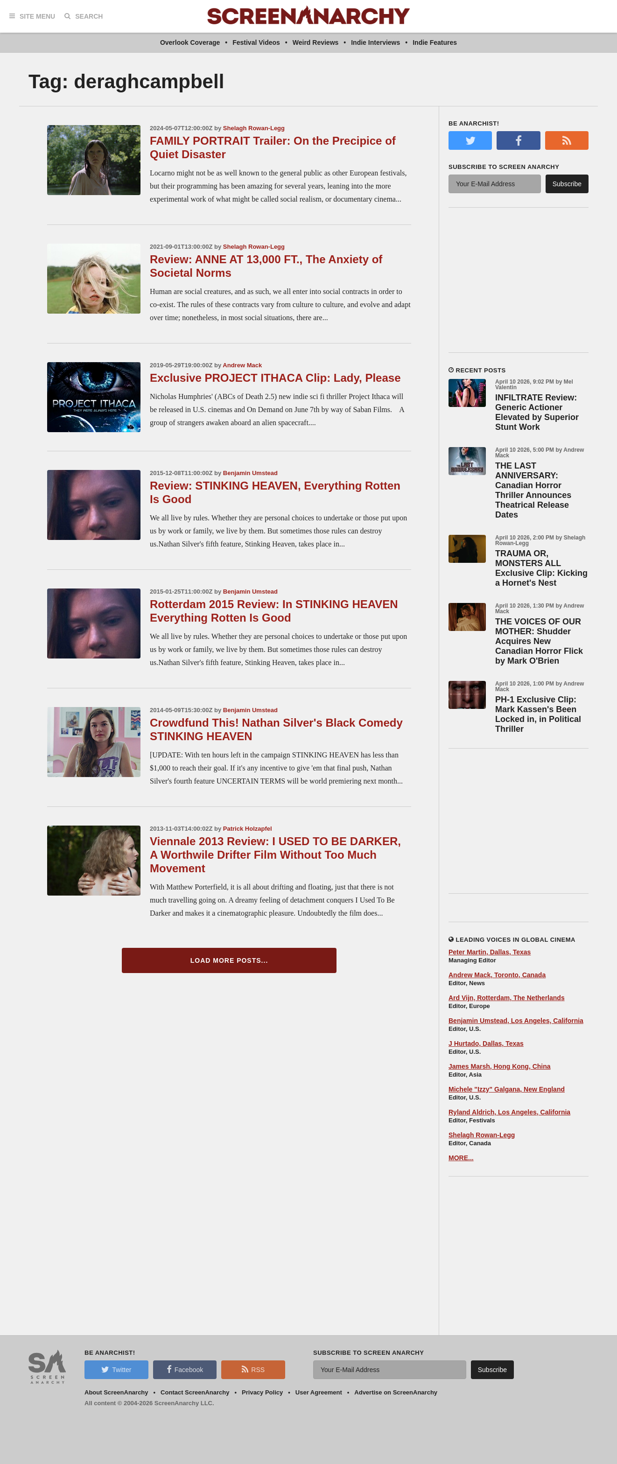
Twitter (116, 1369)
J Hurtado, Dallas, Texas (486, 1043)
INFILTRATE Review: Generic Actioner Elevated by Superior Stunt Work (537, 412)
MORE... (461, 1158)
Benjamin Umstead (250, 472)
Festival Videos (256, 42)
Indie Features (435, 42)
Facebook (185, 1369)
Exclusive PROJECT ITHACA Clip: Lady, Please (275, 377)
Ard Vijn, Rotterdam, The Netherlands (507, 998)
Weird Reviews (316, 42)
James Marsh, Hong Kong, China (500, 1066)
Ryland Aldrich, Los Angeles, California (509, 1112)
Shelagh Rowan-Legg (254, 128)
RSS (253, 1369)
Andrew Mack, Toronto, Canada (497, 975)
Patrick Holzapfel (247, 828)
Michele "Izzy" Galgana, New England (507, 1089)
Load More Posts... (229, 960)
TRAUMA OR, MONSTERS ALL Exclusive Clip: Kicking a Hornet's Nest (541, 568)
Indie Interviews (375, 42)
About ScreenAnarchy (116, 1392)
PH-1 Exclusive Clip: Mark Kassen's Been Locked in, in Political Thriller (538, 714)
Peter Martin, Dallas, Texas (490, 952)
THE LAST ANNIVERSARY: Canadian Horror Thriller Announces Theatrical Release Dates (533, 490)
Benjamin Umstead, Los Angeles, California (516, 1020)
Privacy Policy (262, 1392)
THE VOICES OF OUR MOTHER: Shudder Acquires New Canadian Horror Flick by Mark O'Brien (539, 641)
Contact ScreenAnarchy (195, 1392)
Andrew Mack (242, 365)
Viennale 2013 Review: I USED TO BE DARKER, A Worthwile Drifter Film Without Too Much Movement (275, 855)
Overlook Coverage (190, 42)
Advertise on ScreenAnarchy (395, 1392)
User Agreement (318, 1392)
